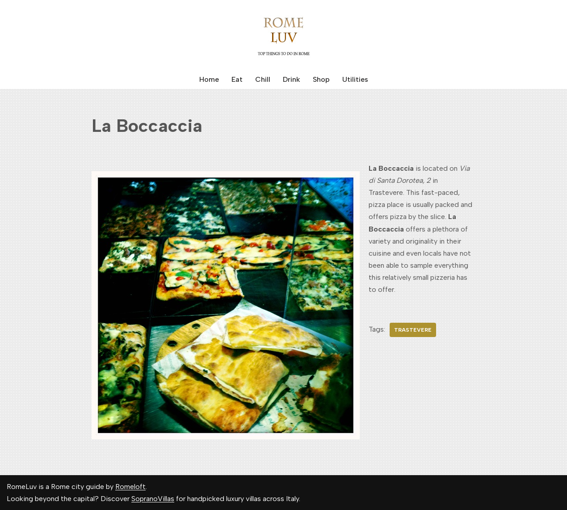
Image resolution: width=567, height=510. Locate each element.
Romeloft (130, 486)
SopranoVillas (152, 498)
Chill (262, 79)
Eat (237, 79)
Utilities (355, 79)
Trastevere (413, 330)
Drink (291, 79)
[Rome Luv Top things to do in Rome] (284, 35)
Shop (321, 79)
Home (209, 79)
